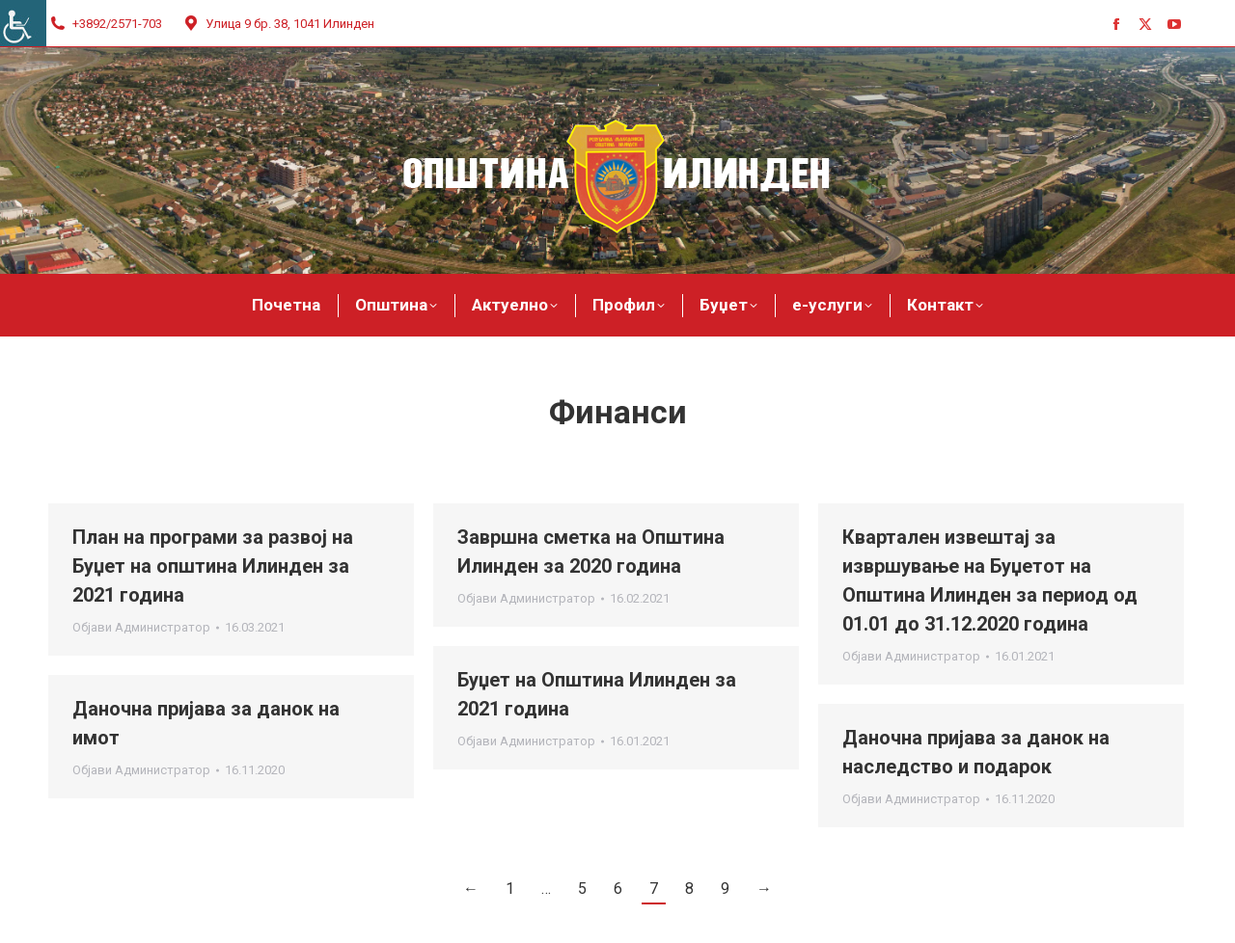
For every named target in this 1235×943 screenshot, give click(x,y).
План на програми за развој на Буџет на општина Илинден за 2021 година (212, 565)
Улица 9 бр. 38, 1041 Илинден (277, 23)
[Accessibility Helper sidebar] (23, 23)
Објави (141, 627)
